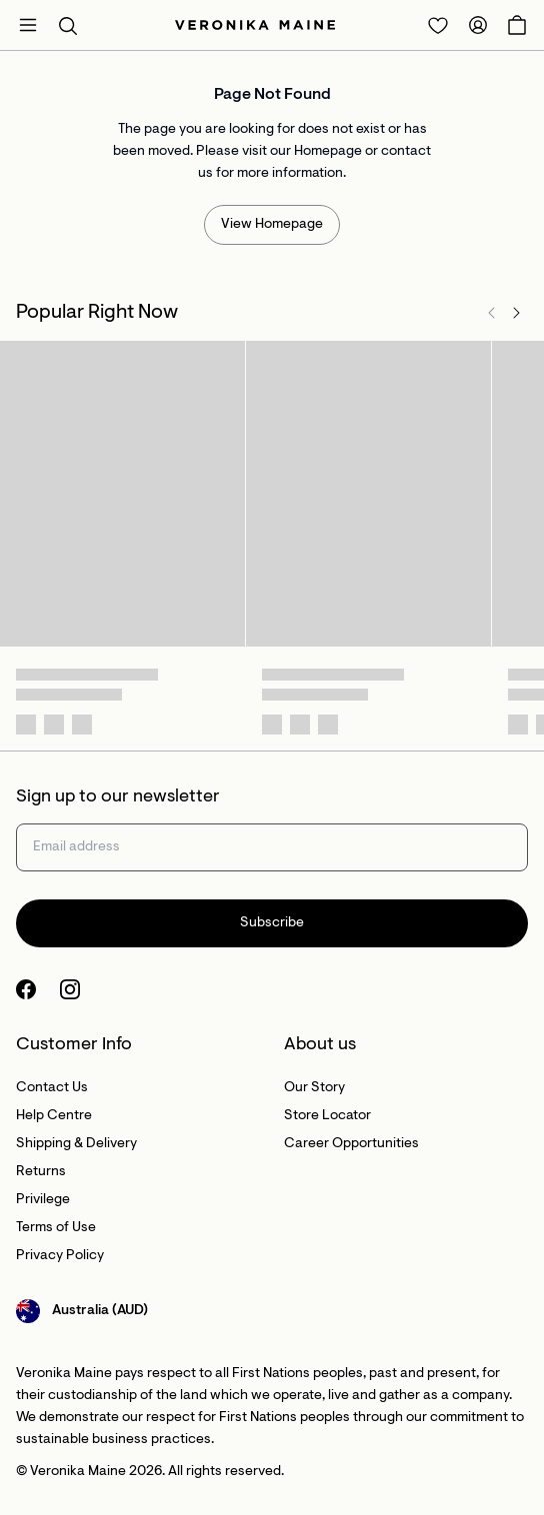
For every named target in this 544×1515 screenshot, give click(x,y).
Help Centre (54, 1116)
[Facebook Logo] (26, 989)
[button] (68, 25)
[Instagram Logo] (70, 989)
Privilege (43, 1200)
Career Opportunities (351, 1144)
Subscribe (272, 923)
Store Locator (327, 1116)
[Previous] (492, 313)
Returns (41, 1172)
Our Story (314, 1088)
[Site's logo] (255, 25)
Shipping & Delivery (76, 1144)
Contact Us (52, 1088)
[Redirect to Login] (438, 25)
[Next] (516, 313)
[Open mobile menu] (28, 25)
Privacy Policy (60, 1256)
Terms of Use (56, 1228)
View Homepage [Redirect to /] (272, 225)
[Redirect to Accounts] (478, 25)
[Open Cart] (517, 25)
